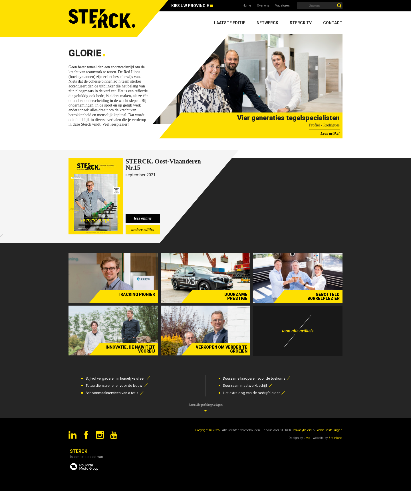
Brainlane (335, 438)
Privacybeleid (302, 430)
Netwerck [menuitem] (267, 23)
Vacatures (282, 5)
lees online (143, 218)
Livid (307, 438)
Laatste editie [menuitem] (229, 23)
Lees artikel (330, 133)
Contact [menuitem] (332, 23)
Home (247, 5)
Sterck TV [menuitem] (301, 23)
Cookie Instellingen (328, 430)
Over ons (263, 5)
